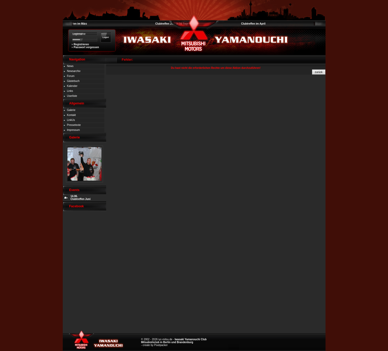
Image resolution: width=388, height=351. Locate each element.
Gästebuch (73, 81)
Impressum (73, 130)
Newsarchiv (74, 71)
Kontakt (71, 115)
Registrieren (81, 44)
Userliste (72, 95)
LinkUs (71, 120)
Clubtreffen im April (253, 23)
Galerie (71, 110)
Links (70, 91)
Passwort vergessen (86, 47)
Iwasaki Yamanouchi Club (191, 339)
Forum (71, 76)
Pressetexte (74, 125)
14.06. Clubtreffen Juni (81, 197)
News (70, 66)
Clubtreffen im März (75, 23)
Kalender (72, 86)
